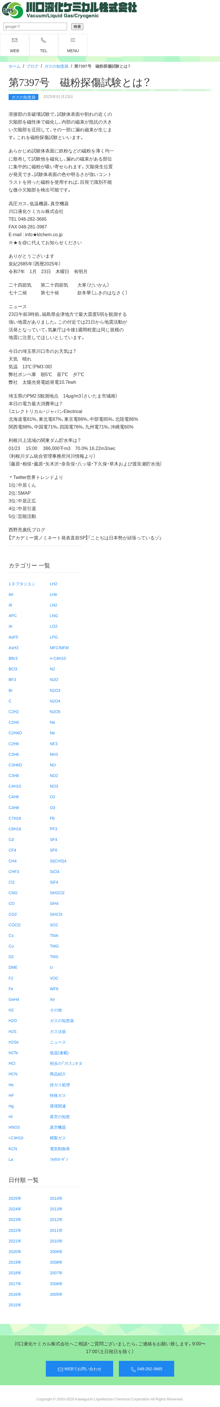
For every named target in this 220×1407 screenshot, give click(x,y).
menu (73, 45)
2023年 (15, 1219)
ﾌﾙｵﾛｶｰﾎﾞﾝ (59, 1159)
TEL (44, 45)
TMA (54, 935)
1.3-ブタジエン (22, 583)
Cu (11, 946)
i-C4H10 (16, 1137)
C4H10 (15, 786)
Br (11, 690)
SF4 (53, 839)
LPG (54, 637)
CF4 (12, 850)
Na (52, 722)
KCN (13, 1148)
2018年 (15, 1272)
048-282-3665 (146, 1369)
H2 (11, 1010)
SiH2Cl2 (57, 892)
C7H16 (15, 818)
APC (13, 615)
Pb (52, 818)
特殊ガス (58, 1095)
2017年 (15, 1283)
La (11, 1159)
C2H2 (14, 711)
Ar (11, 626)
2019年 (15, 1262)
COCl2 (15, 924)
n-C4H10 (58, 658)
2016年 (15, 1294)
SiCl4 (54, 871)
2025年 (15, 1198)
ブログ (32, 66)
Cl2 (12, 882)
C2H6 (14, 743)
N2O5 (55, 711)
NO (53, 765)
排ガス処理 (60, 1084)
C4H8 (14, 807)
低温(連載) (59, 1052)
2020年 (15, 1251)
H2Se (14, 1042)
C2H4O (15, 732)
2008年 (56, 1262)
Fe (11, 988)
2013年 (56, 1209)
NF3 (53, 743)
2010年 (56, 1241)
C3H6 (14, 754)
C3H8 (14, 775)
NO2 (54, 775)
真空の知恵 (60, 1116)
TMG (54, 946)
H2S (12, 1031)
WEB (14, 45)
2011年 (56, 1230)
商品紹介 (58, 1074)
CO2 (13, 914)
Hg (11, 1106)
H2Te (13, 1052)
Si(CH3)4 (58, 861)
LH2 (53, 583)
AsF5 (13, 637)
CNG (13, 892)
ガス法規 (58, 1031)
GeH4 (14, 999)
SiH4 (54, 903)
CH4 (13, 861)
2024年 (15, 1209)
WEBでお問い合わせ (79, 1369)
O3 (52, 807)
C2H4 (14, 722)
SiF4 (54, 882)
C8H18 (15, 828)
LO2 (53, 626)
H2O (13, 1020)
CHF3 (14, 871)
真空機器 (58, 1127)
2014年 (56, 1198)
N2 (52, 669)
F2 (11, 978)
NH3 (54, 754)
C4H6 (14, 796)
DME (13, 967)
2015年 (15, 1305)
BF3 (12, 679)
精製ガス (58, 1137)
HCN (13, 1074)
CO (12, 903)
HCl (12, 1063)
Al (10, 605)
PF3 (53, 828)
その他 (56, 1010)
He (11, 1084)
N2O (54, 679)
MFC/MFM (59, 647)
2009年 (56, 1251)
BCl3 (13, 669)
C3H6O (15, 765)
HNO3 (14, 1127)
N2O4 (55, 701)
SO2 (54, 924)
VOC (54, 978)
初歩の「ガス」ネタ (66, 1063)
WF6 (54, 988)
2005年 (56, 1294)
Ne (52, 732)
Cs (11, 935)
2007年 (56, 1272)
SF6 (53, 850)
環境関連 (58, 1106)
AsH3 (13, 647)
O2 (52, 796)
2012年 (56, 1219)
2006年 (56, 1283)
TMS (54, 956)
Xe (52, 999)
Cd (11, 839)
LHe (53, 594)
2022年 (15, 1230)
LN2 (53, 605)
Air (11, 594)
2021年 (15, 1241)
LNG (54, 615)
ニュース (58, 1042)
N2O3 (55, 690)
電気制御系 (60, 1148)
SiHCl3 (56, 914)
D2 (11, 956)
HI (11, 1116)
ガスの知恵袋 (56, 66)
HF (11, 1095)
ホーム (15, 66)
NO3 (54, 786)
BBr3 (13, 658)
